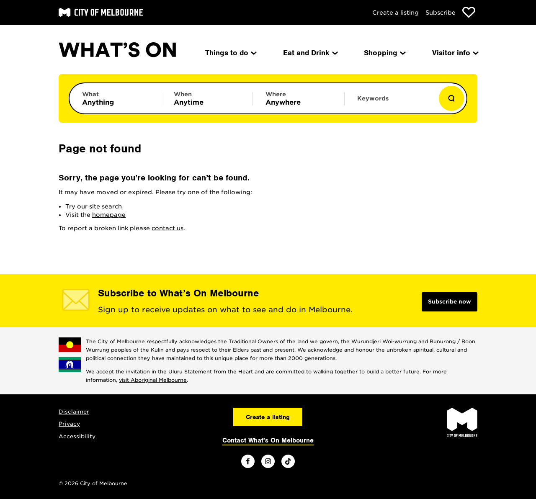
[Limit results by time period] (207, 98)
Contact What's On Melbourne (268, 440)
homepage (109, 214)
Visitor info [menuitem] (454, 52)
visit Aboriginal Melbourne (153, 380)
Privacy (69, 424)
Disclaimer (74, 412)
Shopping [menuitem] (384, 52)
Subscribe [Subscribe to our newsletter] (440, 12)
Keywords (373, 98)
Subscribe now (449, 301)
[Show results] (451, 98)
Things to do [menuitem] (230, 52)
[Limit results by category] (115, 98)
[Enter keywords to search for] (390, 102)
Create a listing (395, 12)
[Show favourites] (468, 12)
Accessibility (77, 436)
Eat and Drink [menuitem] (310, 52)
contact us (167, 228)
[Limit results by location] (299, 98)
